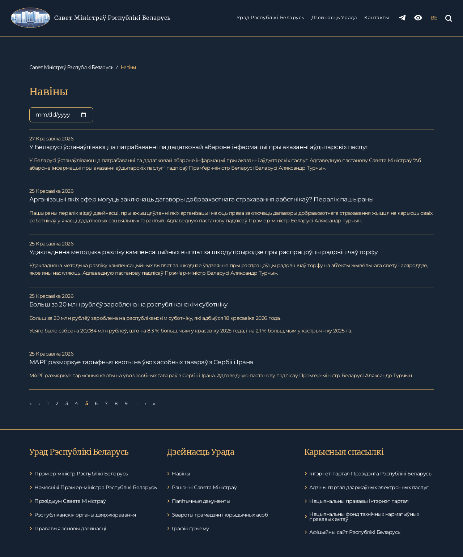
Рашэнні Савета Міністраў (204, 487)
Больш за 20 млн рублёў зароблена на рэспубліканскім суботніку (128, 304)
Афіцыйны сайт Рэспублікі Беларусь (354, 532)
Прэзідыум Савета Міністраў (70, 501)
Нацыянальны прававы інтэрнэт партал (359, 501)
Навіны (181, 473)
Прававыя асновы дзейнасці (70, 528)
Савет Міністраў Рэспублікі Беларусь (112, 17)
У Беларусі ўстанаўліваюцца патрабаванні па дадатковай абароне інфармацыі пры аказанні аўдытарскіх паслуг (198, 147)
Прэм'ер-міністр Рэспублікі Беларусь (81, 473)
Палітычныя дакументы (201, 501)
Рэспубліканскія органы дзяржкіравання (85, 514)
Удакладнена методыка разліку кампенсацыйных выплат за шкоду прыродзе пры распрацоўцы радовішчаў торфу (203, 252)
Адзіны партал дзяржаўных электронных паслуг (369, 487)
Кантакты (376, 17)
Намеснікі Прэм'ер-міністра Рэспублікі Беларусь (95, 487)
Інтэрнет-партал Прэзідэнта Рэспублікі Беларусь (370, 473)
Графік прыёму (190, 528)
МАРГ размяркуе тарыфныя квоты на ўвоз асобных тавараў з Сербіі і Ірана (141, 362)
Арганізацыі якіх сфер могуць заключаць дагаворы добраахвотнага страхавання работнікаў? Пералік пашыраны (201, 199)
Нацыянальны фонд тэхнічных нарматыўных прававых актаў (364, 517)
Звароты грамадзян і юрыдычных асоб (220, 514)
